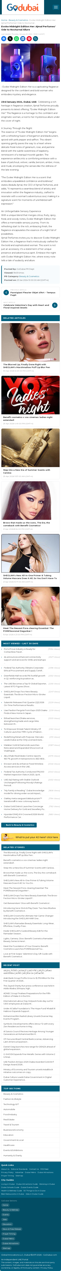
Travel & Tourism (11, 1125)
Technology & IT (11, 1104)
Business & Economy (13, 1130)
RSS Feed (44, 1169)
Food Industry (10, 1114)
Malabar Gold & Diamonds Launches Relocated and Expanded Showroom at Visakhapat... (23, 748)
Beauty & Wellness (10, 1210)
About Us (5, 1169)
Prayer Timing (7, 1175)
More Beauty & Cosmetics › (43, 318)
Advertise (19, 1172)
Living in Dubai (8, 1184)
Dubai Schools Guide (10, 1187)
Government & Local (13, 1140)
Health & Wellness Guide (11, 1190)
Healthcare (8, 1145)
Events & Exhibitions (13, 1150)
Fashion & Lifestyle (12, 1099)
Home (4, 20)
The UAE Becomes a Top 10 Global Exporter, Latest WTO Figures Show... (25, 685)
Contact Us (34, 1169)
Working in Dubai (47, 1184)
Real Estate (8, 1119)
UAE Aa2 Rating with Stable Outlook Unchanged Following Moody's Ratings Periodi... (23, 782)
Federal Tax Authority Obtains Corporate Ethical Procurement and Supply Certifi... (23, 669)
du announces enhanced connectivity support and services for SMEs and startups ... (25, 660)
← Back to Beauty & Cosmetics (19, 825)
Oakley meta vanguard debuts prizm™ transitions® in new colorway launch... (23, 799)
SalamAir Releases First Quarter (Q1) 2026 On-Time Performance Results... (24, 703)
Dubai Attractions (45, 1172)
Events (6, 1214)
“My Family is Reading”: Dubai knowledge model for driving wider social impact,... (24, 791)
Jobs (5, 1219)
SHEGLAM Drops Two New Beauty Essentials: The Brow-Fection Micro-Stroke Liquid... (25, 694)
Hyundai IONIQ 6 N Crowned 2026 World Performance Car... (23, 815)
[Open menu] (56, 7)
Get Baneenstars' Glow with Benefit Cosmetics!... (27, 903)
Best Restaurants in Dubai (12, 1194)
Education (8, 1135)
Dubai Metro (30, 1172)
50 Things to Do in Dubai (34, 1190)
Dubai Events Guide (29, 1187)
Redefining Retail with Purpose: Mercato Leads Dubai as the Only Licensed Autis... (24, 738)
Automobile (9, 1109)
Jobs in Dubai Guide (34, 1194)
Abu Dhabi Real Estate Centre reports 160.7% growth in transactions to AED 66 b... (25, 757)
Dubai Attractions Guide (27, 1184)
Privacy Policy (7, 1172)
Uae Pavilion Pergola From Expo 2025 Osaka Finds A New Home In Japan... (25, 711)
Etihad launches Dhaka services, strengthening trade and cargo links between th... (21, 721)
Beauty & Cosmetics (18, 20)
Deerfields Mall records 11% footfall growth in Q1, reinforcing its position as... (24, 677)
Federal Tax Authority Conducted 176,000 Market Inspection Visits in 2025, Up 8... (24, 773)
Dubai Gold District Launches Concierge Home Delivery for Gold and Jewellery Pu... (25, 807)
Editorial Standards (19, 1169)
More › (54, 847)
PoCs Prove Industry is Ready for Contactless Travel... (19, 650)
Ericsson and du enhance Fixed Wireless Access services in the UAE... (23, 765)
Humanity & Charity (12, 1155)
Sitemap (19, 1175)
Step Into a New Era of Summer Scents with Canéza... (29, 868)
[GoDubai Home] (23, 7)
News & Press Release (12, 1229)
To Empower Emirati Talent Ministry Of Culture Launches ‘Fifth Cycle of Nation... (23, 730)
